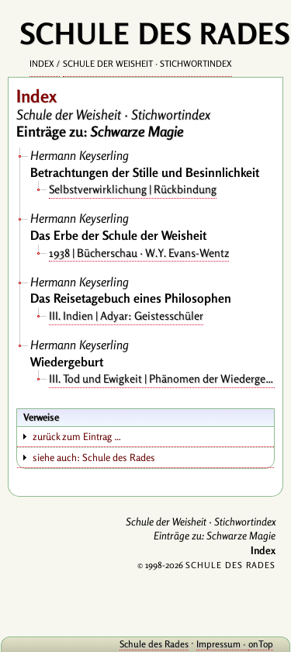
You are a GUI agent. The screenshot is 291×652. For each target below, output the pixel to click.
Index (41, 63)
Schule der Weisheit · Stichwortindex (147, 63)
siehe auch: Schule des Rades (94, 457)
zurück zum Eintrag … (77, 436)
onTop (260, 644)
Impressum (218, 644)
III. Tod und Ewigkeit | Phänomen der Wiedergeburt (162, 378)
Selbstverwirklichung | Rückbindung (133, 189)
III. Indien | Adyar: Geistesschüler (126, 315)
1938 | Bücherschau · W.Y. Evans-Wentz (139, 252)
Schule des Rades (154, 644)
